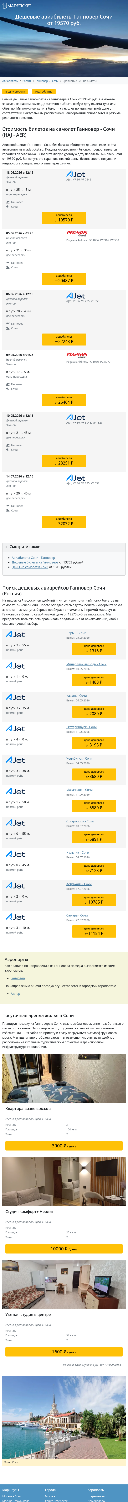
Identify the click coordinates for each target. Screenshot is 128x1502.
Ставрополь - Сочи (80, 821)
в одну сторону (15, 91)
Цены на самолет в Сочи (30, 567)
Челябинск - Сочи (79, 758)
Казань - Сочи (76, 696)
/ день (64, 1145)
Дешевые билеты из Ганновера (35, 562)
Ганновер (18, 978)
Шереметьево (97, 1496)
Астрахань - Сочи (79, 884)
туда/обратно (44, 91)
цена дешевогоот (94, 649)
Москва (50, 1496)
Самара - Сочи (77, 915)
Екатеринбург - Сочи (81, 727)
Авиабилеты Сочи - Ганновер (33, 558)
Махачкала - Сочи (79, 790)
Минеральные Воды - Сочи (86, 664)
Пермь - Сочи (76, 633)
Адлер (15, 993)
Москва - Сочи (12, 1496)
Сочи (55, 81)
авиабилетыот (64, 218)
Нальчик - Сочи (77, 852)
